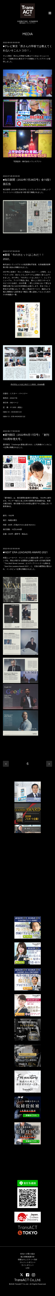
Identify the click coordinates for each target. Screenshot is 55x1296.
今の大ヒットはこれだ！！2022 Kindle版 (28, 384)
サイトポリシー (27, 1265)
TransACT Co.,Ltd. (27, 1280)
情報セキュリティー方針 (27, 1260)
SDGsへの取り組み (27, 1254)
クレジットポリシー (27, 1262)
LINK (27, 1268)
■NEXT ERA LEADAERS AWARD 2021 (25, 552)
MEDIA (27, 34)
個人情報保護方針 (28, 1257)
